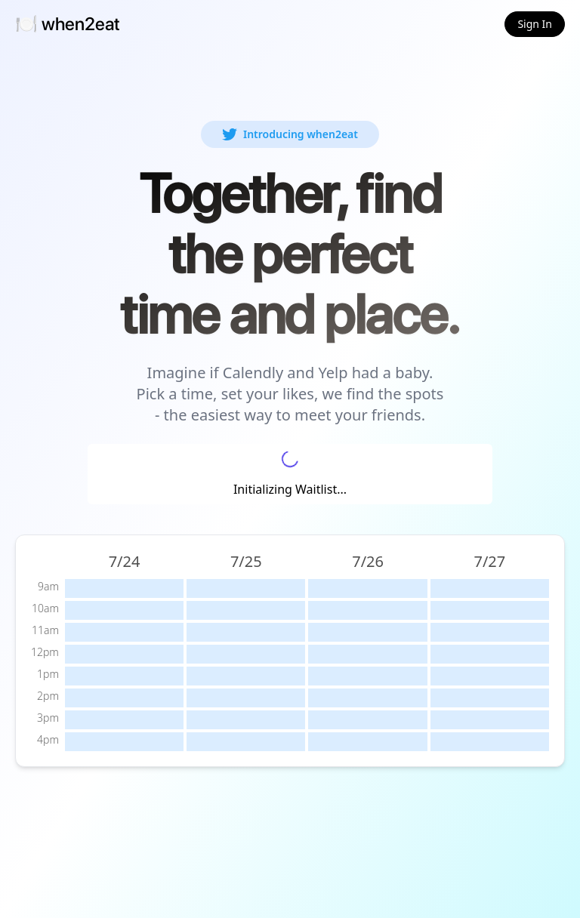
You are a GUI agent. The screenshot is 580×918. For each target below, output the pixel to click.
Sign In (534, 24)
